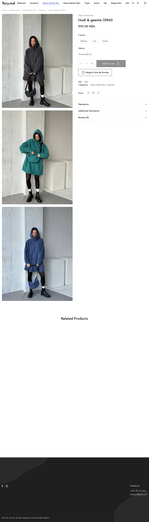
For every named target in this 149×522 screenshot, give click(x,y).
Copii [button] (87, 3)
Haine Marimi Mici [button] (51, 3)
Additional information (112, 110)
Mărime (81, 48)
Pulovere (42, 10)
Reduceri (21, 3)
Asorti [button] (96, 3)
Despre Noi (116, 3)
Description (112, 104)
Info (127, 3)
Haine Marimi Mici (29, 10)
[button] (83, 41)
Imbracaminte (14, 10)
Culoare (81, 35)
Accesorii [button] (34, 3)
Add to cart (112, 63)
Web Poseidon (43, 518)
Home (4, 10)
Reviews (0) (112, 117)
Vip (105, 3)
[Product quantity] (87, 63)
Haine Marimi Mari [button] (71, 3)
